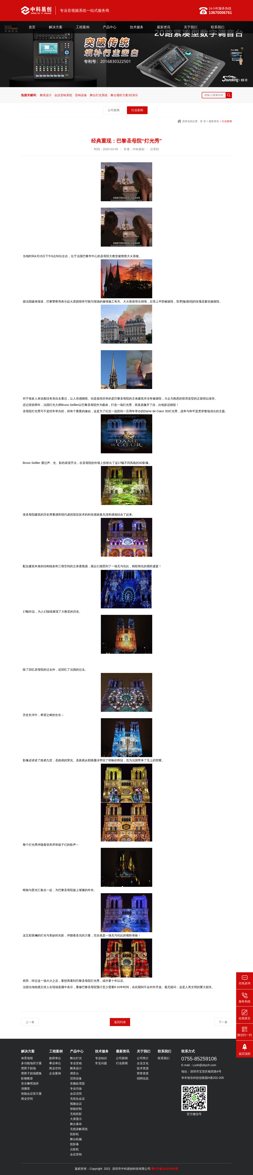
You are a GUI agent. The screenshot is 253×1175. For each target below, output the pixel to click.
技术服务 (136, 27)
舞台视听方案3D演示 (124, 95)
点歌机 (74, 1149)
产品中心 (109, 27)
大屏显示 (76, 1119)
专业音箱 (76, 1063)
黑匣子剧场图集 (31, 1073)
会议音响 (76, 1154)
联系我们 (217, 27)
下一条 (223, 1022)
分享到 (154, 149)
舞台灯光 (76, 1058)
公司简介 (143, 1058)
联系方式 (188, 1051)
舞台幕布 (76, 1124)
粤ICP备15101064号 (164, 1168)
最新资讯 (163, 27)
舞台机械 (76, 1139)
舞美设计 (46, 95)
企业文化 (143, 1063)
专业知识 (101, 1058)
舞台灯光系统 (99, 95)
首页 (32, 27)
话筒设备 (76, 1078)
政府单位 (55, 1058)
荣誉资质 (143, 1073)
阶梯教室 (27, 1078)
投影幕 (74, 1144)
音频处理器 (77, 1083)
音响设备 (81, 95)
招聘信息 (143, 1078)
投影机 (74, 1134)
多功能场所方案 (31, 1063)
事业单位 (55, 1063)
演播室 (25, 1088)
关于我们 (190, 27)
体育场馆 (27, 1058)
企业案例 (55, 1073)
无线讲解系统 (79, 1129)
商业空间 (27, 1098)
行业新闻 (137, 110)
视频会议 (76, 1103)
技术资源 (143, 1068)
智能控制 (76, 1108)
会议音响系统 (63, 95)
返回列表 (120, 1022)
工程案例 (82, 27)
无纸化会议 (77, 1098)
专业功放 (76, 1088)
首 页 (203, 121)
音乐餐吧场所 (30, 1083)
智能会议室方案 (31, 1093)
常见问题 (101, 1063)
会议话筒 (76, 1093)
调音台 (74, 1073)
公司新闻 (114, 110)
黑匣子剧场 (28, 1068)
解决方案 (55, 27)
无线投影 (76, 1114)
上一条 (30, 1022)
